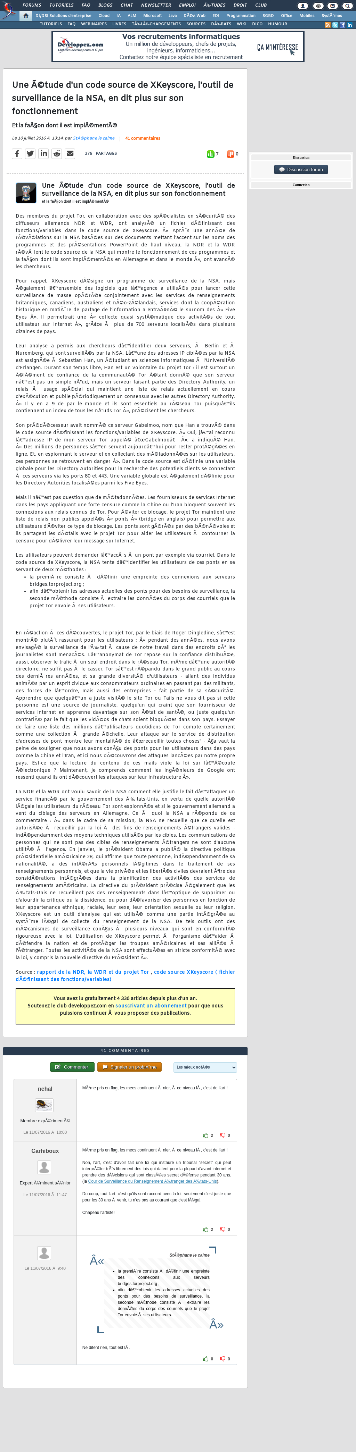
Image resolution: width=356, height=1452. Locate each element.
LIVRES (119, 24)
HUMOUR (277, 24)
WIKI (241, 24)
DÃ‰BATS (221, 24)
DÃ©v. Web (194, 16)
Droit (240, 5)
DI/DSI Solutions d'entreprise (63, 16)
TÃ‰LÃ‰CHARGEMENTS (156, 24)
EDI (215, 16)
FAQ (86, 5)
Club (260, 5)
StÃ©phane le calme (93, 138)
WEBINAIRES (94, 24)
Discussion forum (301, 169)
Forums (32, 5)
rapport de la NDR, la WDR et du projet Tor (94, 972)
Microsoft (152, 16)
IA (118, 16)
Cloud (104, 16)
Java (173, 16)
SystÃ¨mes (332, 16)
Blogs (105, 5)
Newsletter (155, 5)
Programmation (241, 16)
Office (286, 16)
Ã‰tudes (214, 5)
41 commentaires (142, 139)
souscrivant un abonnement (151, 1006)
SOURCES (195, 24)
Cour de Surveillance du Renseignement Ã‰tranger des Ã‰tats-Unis (152, 1181)
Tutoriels (61, 5)
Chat (127, 5)
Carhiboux (45, 1151)
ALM (132, 16)
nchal (45, 1089)
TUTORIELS (51, 24)
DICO (257, 24)
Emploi (187, 5)
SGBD (268, 16)
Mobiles (307, 16)
